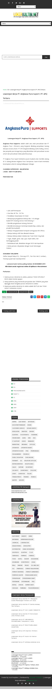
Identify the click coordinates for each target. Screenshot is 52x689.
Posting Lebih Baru (9, 312)
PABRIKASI (20, 571)
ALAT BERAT (22, 424)
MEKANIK (24, 447)
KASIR (24, 444)
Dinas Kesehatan (28, 552)
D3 (8, 90)
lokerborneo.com (31, 683)
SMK (14, 407)
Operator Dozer (17, 453)
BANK (30, 539)
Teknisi (33, 479)
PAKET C (16, 397)
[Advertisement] (26, 41)
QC (21, 463)
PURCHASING (29, 460)
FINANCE (31, 558)
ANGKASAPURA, (9, 103)
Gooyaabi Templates (35, 680)
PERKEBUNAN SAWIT (29, 581)
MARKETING (15, 447)
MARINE (20, 568)
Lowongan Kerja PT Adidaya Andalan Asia (25, 645)
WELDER (21, 483)
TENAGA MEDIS (16, 479)
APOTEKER (31, 424)
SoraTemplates (13, 680)
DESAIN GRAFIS (31, 431)
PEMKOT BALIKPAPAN (32, 571)
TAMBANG (23, 590)
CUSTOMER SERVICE (18, 431)
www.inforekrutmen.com (19, 495)
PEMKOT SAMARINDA (32, 574)
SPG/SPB (33, 473)
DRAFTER (24, 434)
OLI (13, 571)
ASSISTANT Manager (18, 427)
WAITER (14, 483)
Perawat (15, 463)
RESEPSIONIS (29, 466)
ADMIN (14, 424)
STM (14, 414)
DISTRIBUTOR (16, 552)
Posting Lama (43, 312)
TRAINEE (26, 479)
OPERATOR (15, 450)
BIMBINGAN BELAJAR (27, 542)
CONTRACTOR (25, 545)
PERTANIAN (15, 584)
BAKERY (24, 539)
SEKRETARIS (24, 473)
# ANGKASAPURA (13, 291)
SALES (14, 470)
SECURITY (15, 473)
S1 (14, 400)
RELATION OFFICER (30, 463)
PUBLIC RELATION (17, 460)
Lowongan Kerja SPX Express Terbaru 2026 (25, 667)
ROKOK (21, 587)
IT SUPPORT (16, 444)
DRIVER (32, 434)
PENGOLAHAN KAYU (31, 578)
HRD (29, 440)
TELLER (29, 476)
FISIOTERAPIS (24, 437)
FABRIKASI (15, 558)
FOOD (14, 561)
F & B (31, 555)
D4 (14, 390)
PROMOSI (26, 457)
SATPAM (21, 470)
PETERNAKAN (26, 584)
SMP (15, 410)
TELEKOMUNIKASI (33, 590)
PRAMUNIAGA (35, 453)
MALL (13, 568)
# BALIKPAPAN (24, 291)
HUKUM (26, 561)
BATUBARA (15, 542)
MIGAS (27, 568)
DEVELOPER (15, 434)
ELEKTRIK (15, 437)
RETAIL (14, 587)
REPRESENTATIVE (17, 466)
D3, (23, 103)
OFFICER (32, 447)
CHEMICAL (15, 545)
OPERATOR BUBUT (26, 450)
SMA (14, 403)
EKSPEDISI (15, 555)
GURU (24, 440)
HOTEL (20, 561)
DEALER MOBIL (16, 548)
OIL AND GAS (35, 568)
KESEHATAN (34, 561)
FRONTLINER (16, 440)
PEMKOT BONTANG (18, 574)
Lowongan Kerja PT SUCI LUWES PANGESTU (25, 613)
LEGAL (33, 565)
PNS (27, 453)
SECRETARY (29, 470)
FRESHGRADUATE (19, 393)
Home (5, 90)
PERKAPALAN (16, 581)
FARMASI (24, 558)
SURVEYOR (22, 476)
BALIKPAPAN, (18, 103)
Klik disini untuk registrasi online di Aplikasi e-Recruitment (26, 266)
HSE (34, 440)
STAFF (14, 476)
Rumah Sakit (30, 587)
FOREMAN (34, 437)
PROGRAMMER (16, 457)
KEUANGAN (15, 565)
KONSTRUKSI (25, 565)
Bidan (29, 427)
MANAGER (31, 444)
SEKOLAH (15, 590)
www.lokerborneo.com (18, 493)
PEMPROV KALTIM (17, 578)
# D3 (31, 291)
